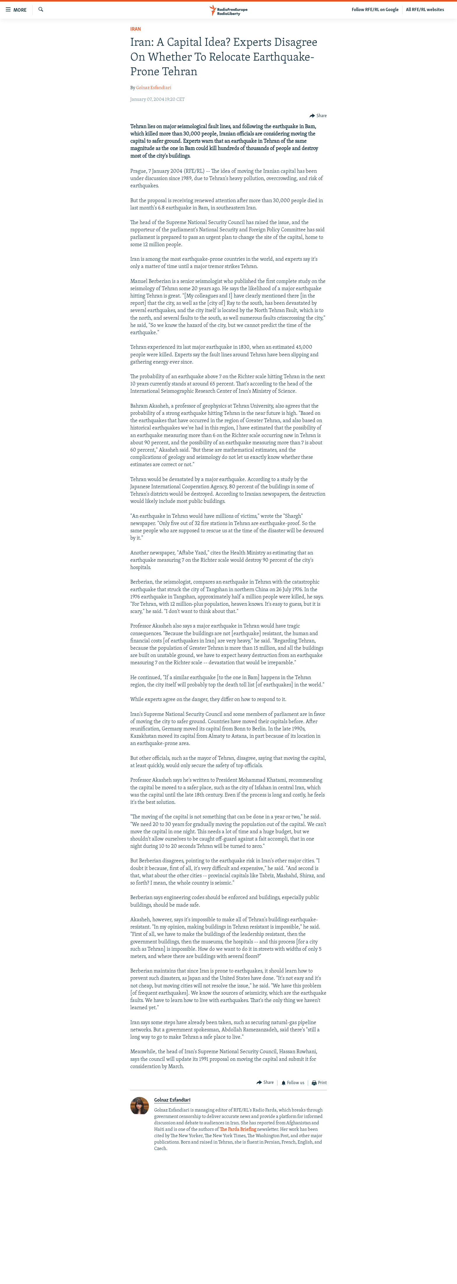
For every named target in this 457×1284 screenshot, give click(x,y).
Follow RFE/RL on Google (375, 10)
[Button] (318, 116)
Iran (135, 29)
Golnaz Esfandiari (153, 88)
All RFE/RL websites (425, 10)
